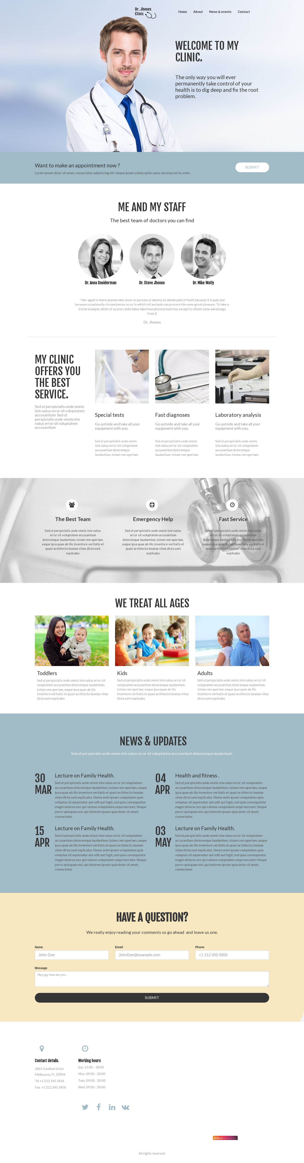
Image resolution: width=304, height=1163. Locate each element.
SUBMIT (252, 167)
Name (39, 947)
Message (41, 968)
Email (119, 947)
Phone (199, 947)
